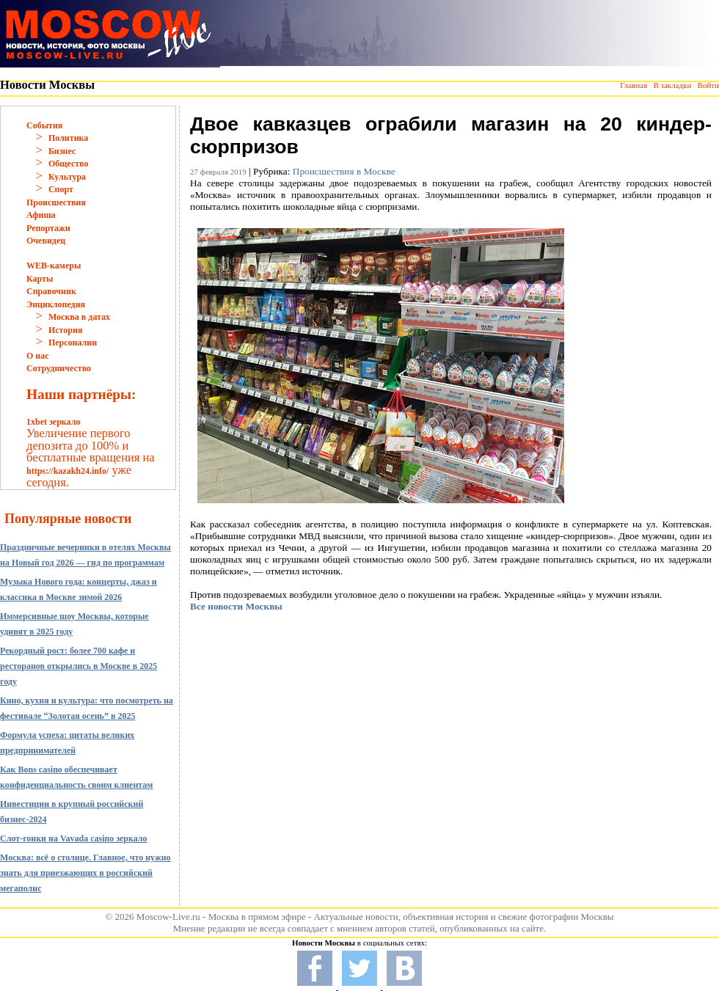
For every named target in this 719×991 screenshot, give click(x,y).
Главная (633, 85)
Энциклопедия (55, 304)
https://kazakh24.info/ (67, 471)
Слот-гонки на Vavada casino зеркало (73, 838)
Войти (708, 85)
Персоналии (72, 342)
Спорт (60, 189)
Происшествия (56, 202)
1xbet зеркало (53, 422)
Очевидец (45, 240)
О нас (37, 356)
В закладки (672, 85)
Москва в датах (79, 317)
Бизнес (62, 151)
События (44, 125)
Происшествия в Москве (344, 171)
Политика (68, 138)
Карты (39, 279)
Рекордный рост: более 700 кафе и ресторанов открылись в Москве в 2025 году (78, 666)
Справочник (51, 291)
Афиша (41, 215)
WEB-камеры (53, 265)
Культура (67, 177)
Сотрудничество (58, 368)
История (65, 330)
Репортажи (48, 228)
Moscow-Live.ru (168, 916)
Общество (68, 163)
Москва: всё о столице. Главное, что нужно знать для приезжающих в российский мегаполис (85, 872)
